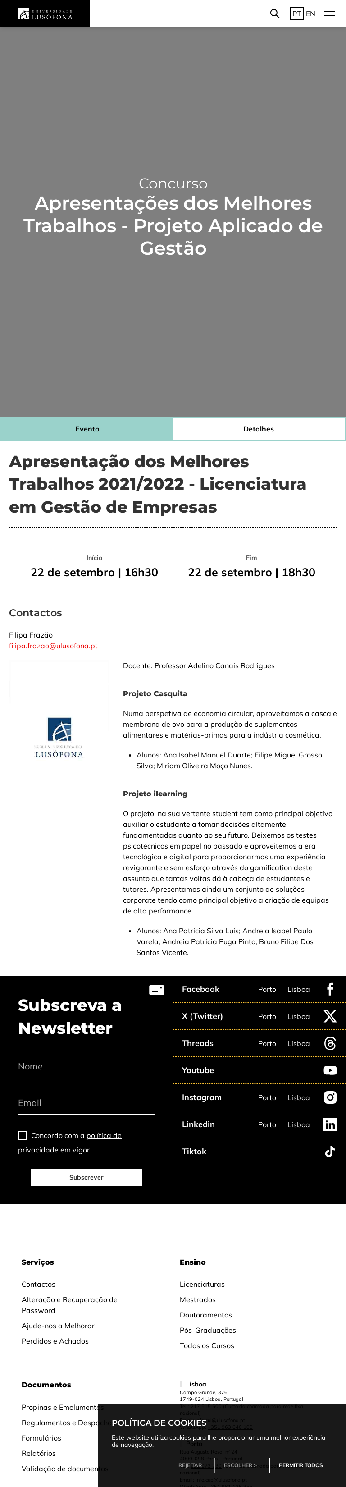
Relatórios (39, 1453)
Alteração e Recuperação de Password (70, 1305)
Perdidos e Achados (55, 1340)
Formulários (41, 1437)
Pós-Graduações (208, 1330)
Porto (267, 989)
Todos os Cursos (207, 1345)
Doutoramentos (206, 1314)
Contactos (38, 1284)
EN (310, 13)
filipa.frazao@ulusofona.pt (53, 645)
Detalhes (258, 428)
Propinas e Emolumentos (63, 1407)
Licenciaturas (202, 1284)
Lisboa (298, 989)
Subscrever (86, 1177)
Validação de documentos (65, 1468)
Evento (87, 428)
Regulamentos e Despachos (68, 1422)
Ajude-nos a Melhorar (58, 1325)
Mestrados (198, 1299)
